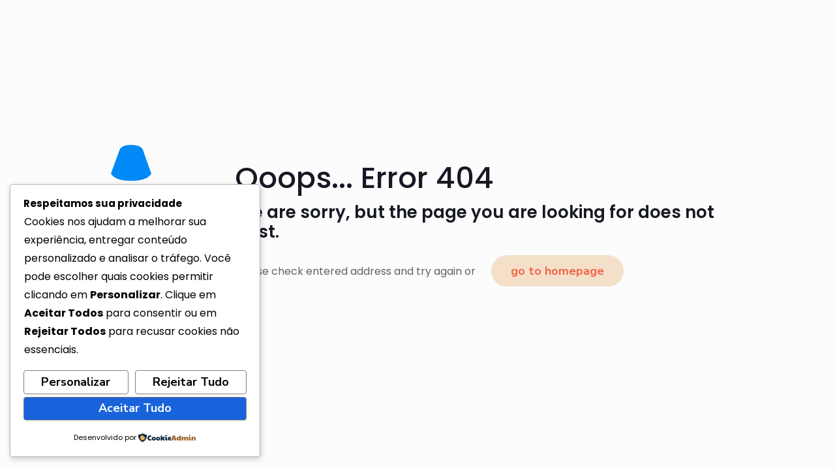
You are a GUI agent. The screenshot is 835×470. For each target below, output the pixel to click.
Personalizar (75, 382)
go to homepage (557, 271)
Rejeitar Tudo (191, 382)
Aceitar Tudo (135, 408)
